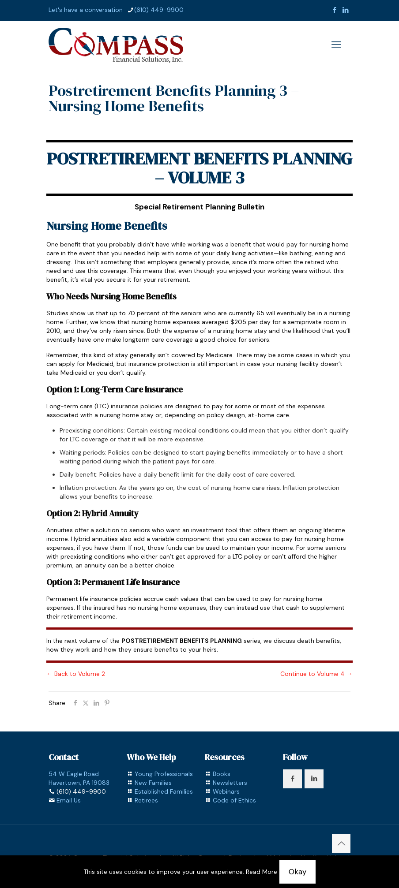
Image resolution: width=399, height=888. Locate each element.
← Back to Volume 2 (75, 674)
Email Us (68, 800)
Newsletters (230, 783)
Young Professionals (164, 774)
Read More (261, 872)
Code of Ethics (234, 800)
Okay (297, 872)
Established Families (164, 791)
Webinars (226, 791)
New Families (153, 783)
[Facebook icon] (334, 10)
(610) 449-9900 (81, 791)
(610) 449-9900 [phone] (159, 10)
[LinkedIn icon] (345, 10)
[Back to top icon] (341, 843)
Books (221, 774)
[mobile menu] (336, 44)
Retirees (146, 800)
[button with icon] (292, 778)
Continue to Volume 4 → (316, 674)
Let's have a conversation (86, 10)
